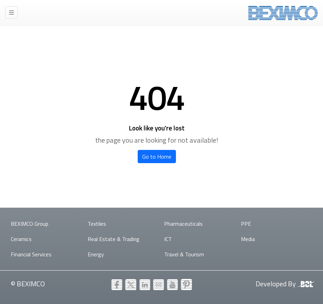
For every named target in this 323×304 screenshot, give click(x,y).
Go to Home (156, 156)
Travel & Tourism (184, 254)
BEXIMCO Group (29, 223)
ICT (168, 239)
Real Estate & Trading (113, 239)
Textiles (97, 223)
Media (248, 239)
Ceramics (21, 239)
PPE (246, 223)
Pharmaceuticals (183, 223)
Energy (96, 254)
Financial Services (31, 254)
